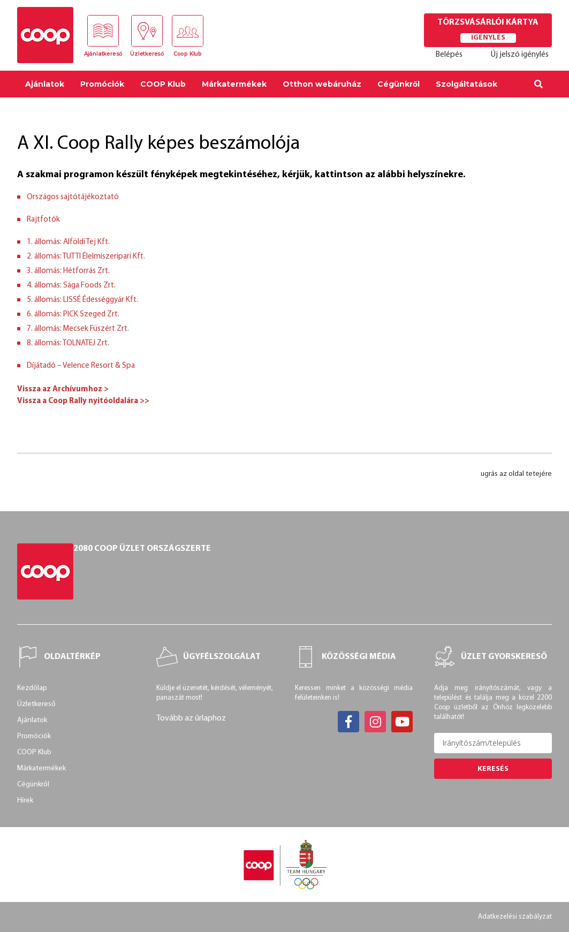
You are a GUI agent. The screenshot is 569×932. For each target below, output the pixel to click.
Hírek (25, 801)
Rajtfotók (43, 220)
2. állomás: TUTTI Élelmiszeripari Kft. (86, 257)
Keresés (493, 768)
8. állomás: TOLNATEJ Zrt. (68, 343)
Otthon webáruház (322, 84)
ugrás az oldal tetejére (516, 474)
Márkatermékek (234, 84)
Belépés (449, 55)
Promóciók (102, 84)
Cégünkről (398, 84)
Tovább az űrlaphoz (191, 718)
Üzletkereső (147, 54)
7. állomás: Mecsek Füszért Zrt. (78, 329)
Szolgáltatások (466, 84)
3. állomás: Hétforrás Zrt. (68, 271)
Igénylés (488, 38)
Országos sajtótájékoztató (73, 197)
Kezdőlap (32, 688)
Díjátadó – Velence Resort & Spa (81, 366)
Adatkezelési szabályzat (516, 916)
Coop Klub (188, 54)
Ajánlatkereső (103, 54)
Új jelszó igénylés (520, 55)
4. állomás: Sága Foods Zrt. (71, 286)
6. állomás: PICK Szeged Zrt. (73, 314)
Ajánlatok (44, 84)
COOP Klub (163, 84)
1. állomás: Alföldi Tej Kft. (68, 242)
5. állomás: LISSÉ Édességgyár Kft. (82, 300)
